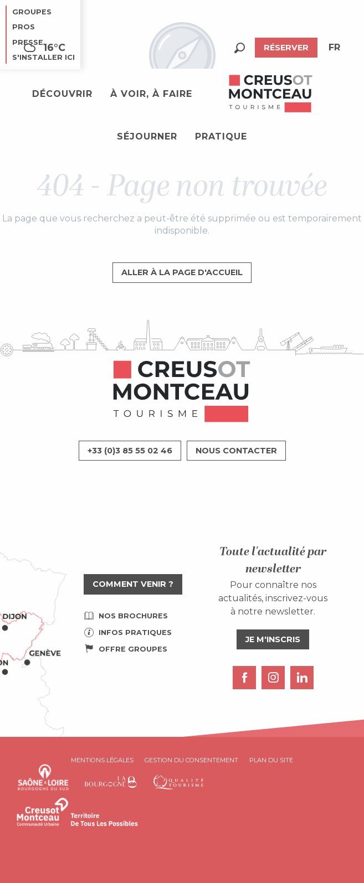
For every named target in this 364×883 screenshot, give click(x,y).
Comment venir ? (133, 584)
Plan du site (271, 760)
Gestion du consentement (191, 760)
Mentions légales (102, 760)
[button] (239, 48)
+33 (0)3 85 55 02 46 (130, 451)
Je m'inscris (272, 639)
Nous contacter (236, 451)
